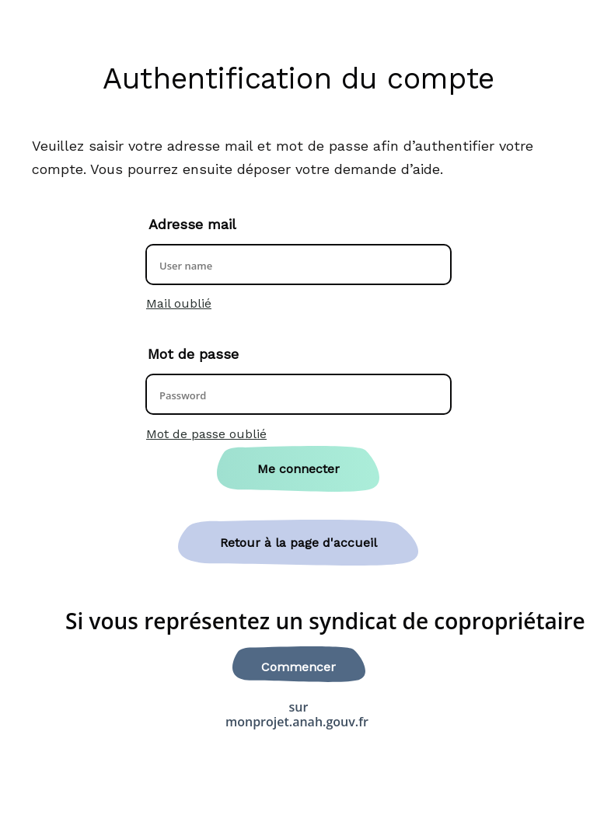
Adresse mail (192, 224)
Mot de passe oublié (206, 433)
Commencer (298, 667)
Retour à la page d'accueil (298, 542)
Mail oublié (178, 303)
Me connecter (298, 468)
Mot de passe (193, 354)
